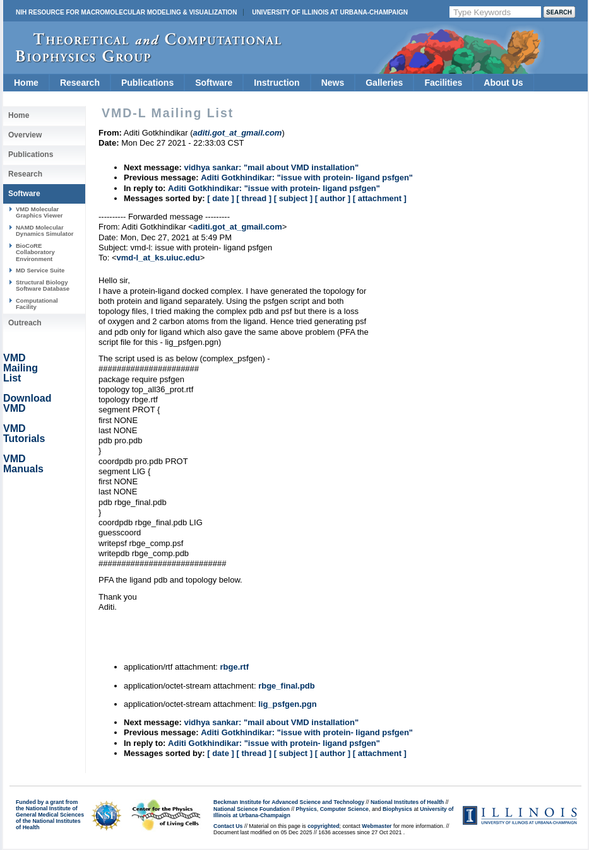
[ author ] (332, 198)
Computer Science (344, 809)
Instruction (276, 83)
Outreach (25, 322)
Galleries (384, 83)
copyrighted (323, 826)
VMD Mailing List (20, 367)
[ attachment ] (380, 198)
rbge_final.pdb (286, 685)
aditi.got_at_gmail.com (237, 226)
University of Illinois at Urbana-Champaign (330, 12)
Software (213, 83)
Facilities (443, 83)
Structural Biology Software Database (42, 285)
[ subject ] (293, 198)
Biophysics (397, 809)
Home (26, 83)
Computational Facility (37, 303)
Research (80, 83)
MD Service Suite (40, 270)
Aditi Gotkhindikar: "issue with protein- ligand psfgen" (307, 177)
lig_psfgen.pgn (287, 704)
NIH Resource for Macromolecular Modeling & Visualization (126, 12)
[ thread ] (253, 198)
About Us (503, 83)
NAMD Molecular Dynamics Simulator (45, 230)
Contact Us (227, 826)
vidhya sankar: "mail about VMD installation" (271, 167)
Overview (25, 135)
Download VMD (27, 403)
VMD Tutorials (24, 433)
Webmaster (376, 826)
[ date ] (220, 198)
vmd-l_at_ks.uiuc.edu (158, 257)
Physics (306, 809)
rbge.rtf (234, 667)
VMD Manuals (23, 463)
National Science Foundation (251, 809)
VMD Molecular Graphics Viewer (39, 212)
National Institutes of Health (407, 802)
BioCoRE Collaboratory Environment (35, 252)
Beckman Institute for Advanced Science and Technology (288, 802)
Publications (147, 83)
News (333, 83)
